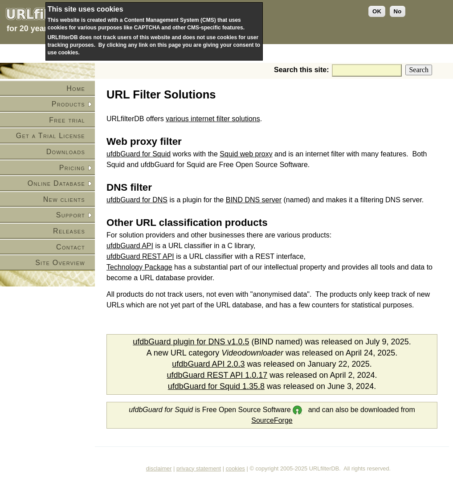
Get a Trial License (50, 135)
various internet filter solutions (213, 119)
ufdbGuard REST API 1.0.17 (217, 375)
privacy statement (198, 468)
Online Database (56, 183)
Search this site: (302, 70)
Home (75, 88)
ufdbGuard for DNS (136, 200)
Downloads (65, 151)
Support (70, 215)
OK (376, 11)
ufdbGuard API (129, 245)
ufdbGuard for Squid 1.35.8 (216, 386)
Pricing (72, 168)
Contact (70, 247)
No (398, 11)
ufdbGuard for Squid (138, 154)
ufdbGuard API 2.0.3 (208, 364)
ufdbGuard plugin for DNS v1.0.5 (191, 341)
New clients (64, 199)
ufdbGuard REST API (140, 256)
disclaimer (159, 468)
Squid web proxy (246, 154)
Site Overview (60, 262)
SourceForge (272, 420)
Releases (69, 231)
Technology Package (139, 267)
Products (68, 104)
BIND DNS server (254, 200)
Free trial (67, 120)
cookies (235, 468)
